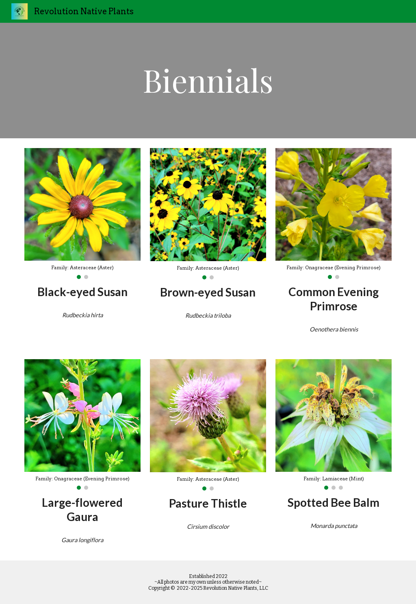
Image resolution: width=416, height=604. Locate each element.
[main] (208, 81)
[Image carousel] (82, 213)
